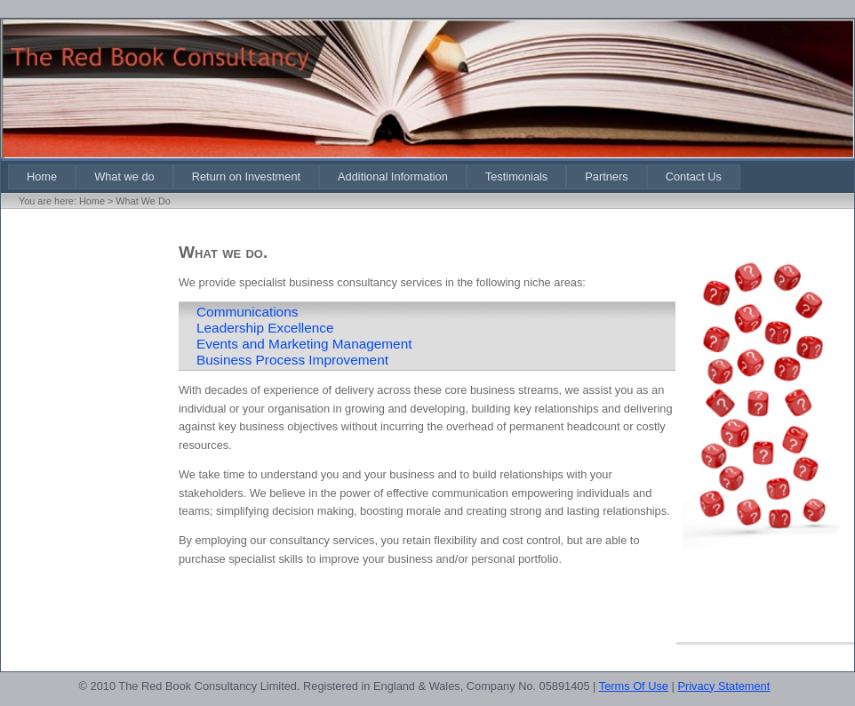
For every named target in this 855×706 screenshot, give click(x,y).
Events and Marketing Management (304, 343)
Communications (247, 311)
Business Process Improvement (292, 359)
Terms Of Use (633, 686)
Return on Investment (246, 176)
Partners (606, 176)
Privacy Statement (723, 686)
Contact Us (694, 176)
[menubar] (374, 176)
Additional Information (393, 176)
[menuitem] (42, 176)
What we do (124, 176)
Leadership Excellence (265, 327)
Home (42, 176)
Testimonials (516, 176)
